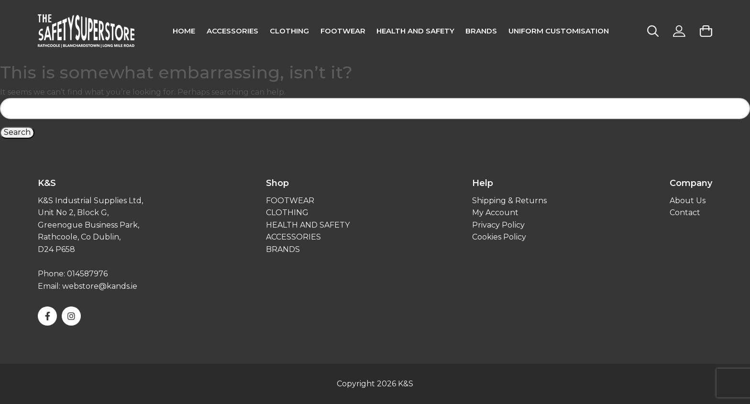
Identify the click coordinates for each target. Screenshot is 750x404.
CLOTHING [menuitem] (289, 30)
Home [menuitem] (184, 30)
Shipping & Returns (509, 200)
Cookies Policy (499, 236)
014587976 (87, 273)
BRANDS (283, 249)
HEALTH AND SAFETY (308, 224)
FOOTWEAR (290, 200)
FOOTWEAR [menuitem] (342, 30)
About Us (688, 200)
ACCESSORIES (293, 236)
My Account (495, 212)
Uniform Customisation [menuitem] (558, 30)
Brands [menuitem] (481, 30)
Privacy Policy (498, 224)
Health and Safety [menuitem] (415, 30)
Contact (685, 212)
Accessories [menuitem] (232, 30)
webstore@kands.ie (99, 286)
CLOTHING (287, 212)
